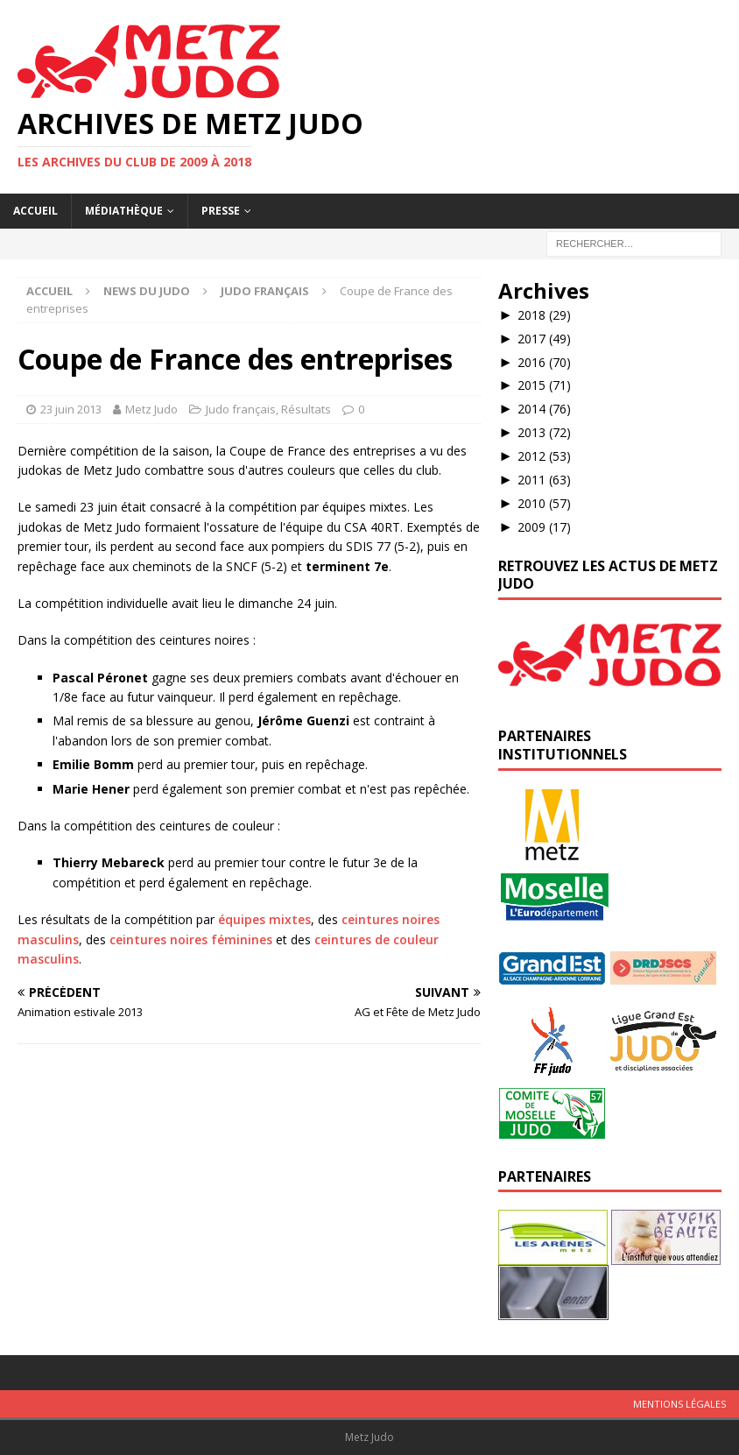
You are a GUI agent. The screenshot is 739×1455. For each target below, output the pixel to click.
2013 (544, 432)
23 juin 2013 (71, 409)
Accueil (35, 210)
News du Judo (146, 291)
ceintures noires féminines (190, 939)
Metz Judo (151, 409)
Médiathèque (124, 210)
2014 (544, 408)
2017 (544, 338)
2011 (544, 479)
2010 (544, 503)
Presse (220, 210)
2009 (544, 527)
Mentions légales (679, 1403)
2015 (544, 385)
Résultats (306, 409)
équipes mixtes (264, 919)
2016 (544, 362)
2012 (544, 456)
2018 (544, 315)
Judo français (241, 409)
